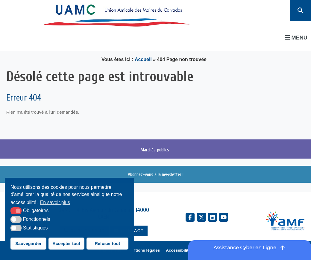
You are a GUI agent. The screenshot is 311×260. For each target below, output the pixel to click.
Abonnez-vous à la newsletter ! (155, 174)
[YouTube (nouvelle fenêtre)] (223, 217)
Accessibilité (178, 250)
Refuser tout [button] (107, 243)
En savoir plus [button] (55, 202)
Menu (296, 37)
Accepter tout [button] (66, 243)
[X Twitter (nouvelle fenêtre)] (201, 217)
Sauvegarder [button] (28, 243)
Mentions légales (144, 250)
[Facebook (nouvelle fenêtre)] (190, 217)
